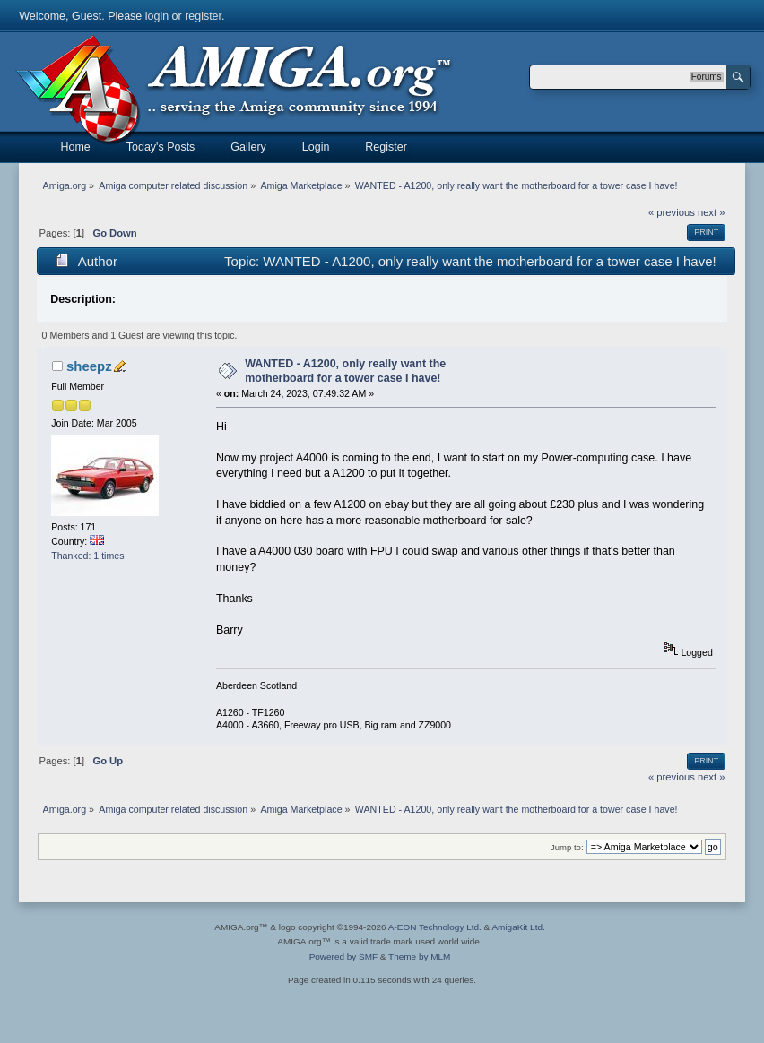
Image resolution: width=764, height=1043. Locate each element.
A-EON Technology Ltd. (435, 927)
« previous (671, 212)
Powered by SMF (343, 956)
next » (711, 212)
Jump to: (567, 847)
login (157, 16)
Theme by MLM (419, 956)
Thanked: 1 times (87, 555)
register (203, 16)
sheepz (89, 366)
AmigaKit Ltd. (517, 927)
